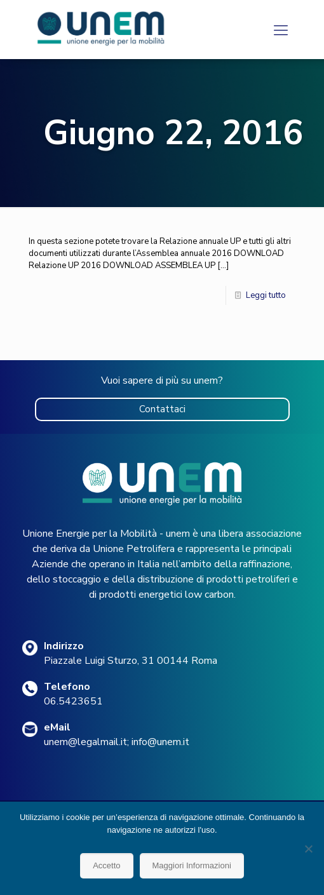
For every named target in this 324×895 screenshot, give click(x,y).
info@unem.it (160, 742)
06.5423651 (73, 701)
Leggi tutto (266, 295)
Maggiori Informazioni (191, 865)
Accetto (106, 865)
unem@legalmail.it (85, 742)
